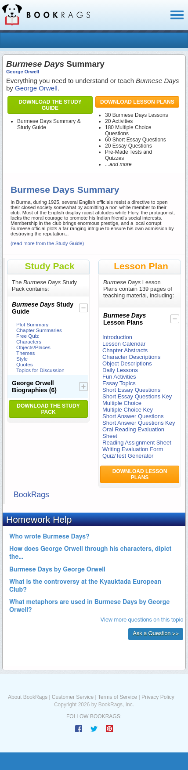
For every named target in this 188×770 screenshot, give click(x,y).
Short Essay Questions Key (137, 396)
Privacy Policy (157, 697)
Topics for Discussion (40, 370)
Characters (28, 341)
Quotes (24, 364)
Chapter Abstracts (125, 350)
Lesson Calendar (123, 343)
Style (22, 359)
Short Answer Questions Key (138, 422)
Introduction (117, 337)
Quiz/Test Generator (127, 455)
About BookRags (27, 697)
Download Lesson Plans (137, 102)
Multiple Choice (121, 403)
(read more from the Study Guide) (47, 243)
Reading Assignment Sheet (136, 442)
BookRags (31, 494)
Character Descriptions (131, 357)
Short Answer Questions (132, 416)
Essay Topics (119, 383)
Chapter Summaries (39, 330)
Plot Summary (32, 324)
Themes (25, 353)
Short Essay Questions (131, 390)
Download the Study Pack (48, 409)
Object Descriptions (127, 363)
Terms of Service (117, 697)
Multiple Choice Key (127, 409)
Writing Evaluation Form (132, 449)
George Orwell (22, 71)
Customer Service (73, 697)
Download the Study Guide (49, 105)
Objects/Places (33, 347)
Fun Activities (119, 376)
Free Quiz (27, 336)
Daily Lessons (120, 370)
